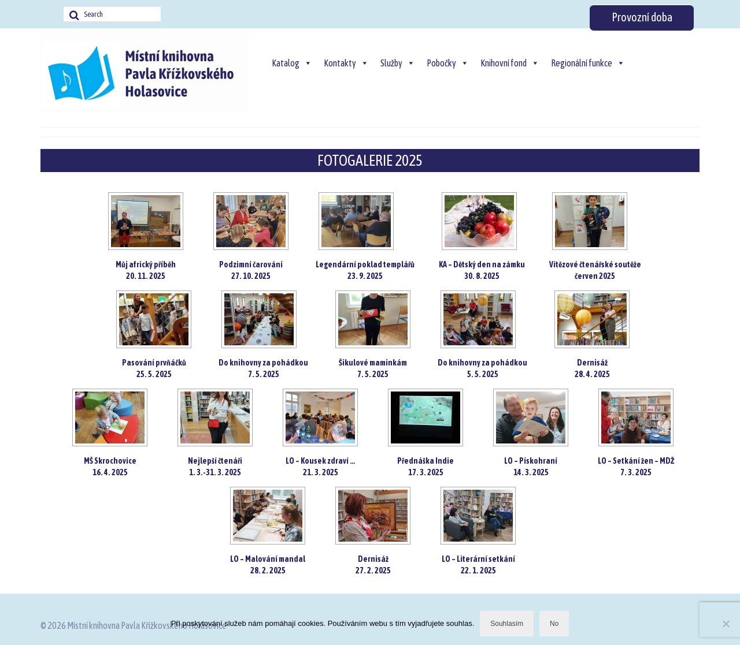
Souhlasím (506, 624)
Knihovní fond (509, 62)
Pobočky (448, 62)
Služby (397, 62)
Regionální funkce (588, 62)
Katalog (292, 62)
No (554, 624)
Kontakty (346, 62)
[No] (725, 623)
